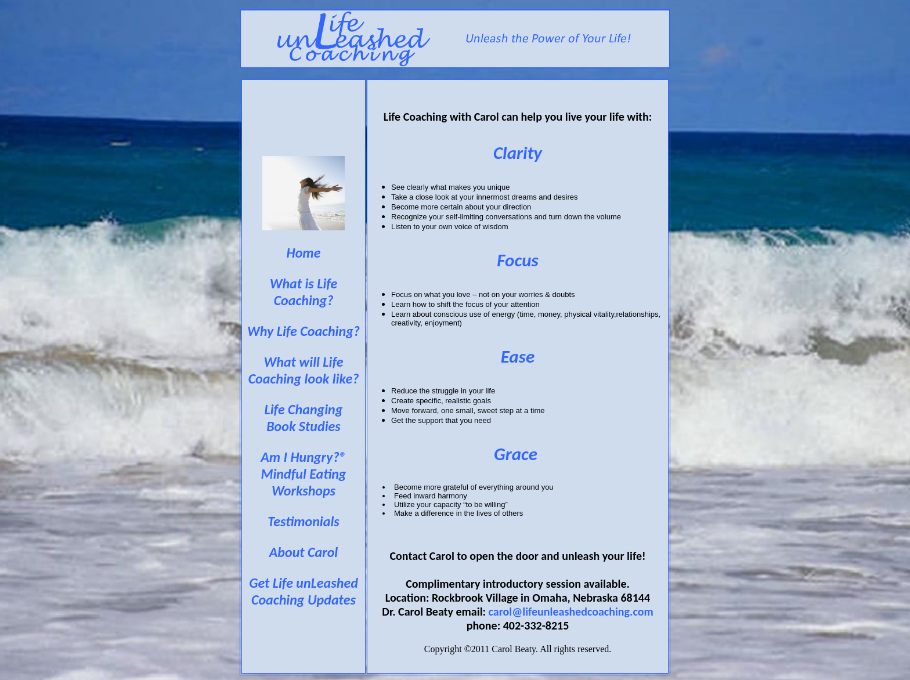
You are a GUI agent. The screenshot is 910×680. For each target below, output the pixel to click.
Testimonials (304, 521)
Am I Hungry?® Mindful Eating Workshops (303, 473)
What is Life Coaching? (304, 292)
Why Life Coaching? (303, 331)
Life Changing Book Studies (304, 418)
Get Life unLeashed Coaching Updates (303, 591)
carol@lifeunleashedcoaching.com (571, 611)
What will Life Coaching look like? (303, 370)
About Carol (303, 552)
